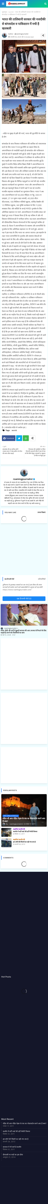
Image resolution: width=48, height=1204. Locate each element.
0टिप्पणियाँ (41, 579)
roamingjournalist (23, 479)
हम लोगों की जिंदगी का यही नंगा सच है (15, 1139)
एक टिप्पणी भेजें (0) (24, 598)
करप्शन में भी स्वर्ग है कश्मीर (12, 1147)
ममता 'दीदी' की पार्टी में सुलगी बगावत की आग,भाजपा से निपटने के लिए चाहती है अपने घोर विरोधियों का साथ (23, 632)
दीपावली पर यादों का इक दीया (13, 1154)
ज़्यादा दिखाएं (41, 512)
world (11, 12)
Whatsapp (26, 438)
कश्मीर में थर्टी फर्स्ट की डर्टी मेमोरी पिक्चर (16, 1131)
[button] (45, 3)
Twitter (19, 438)
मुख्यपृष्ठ (4, 12)
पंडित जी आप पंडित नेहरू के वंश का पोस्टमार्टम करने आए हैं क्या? (24, 1123)
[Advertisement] (24, 550)
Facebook (10, 438)
